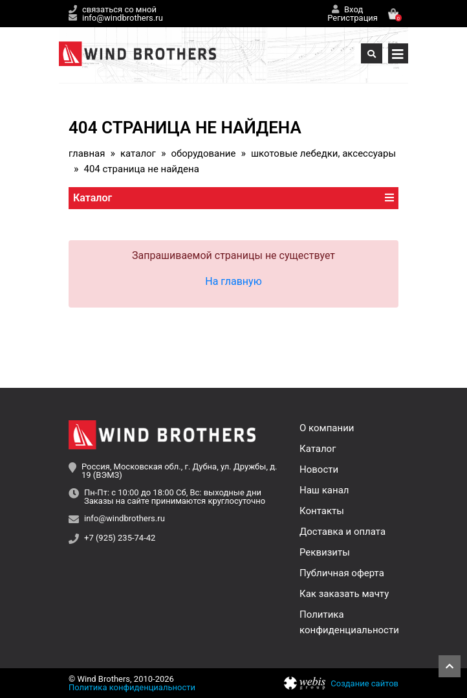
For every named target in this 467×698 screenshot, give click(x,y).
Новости (318, 469)
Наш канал (324, 490)
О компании (326, 428)
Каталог (138, 154)
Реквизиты (324, 552)
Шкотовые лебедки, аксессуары (323, 154)
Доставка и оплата (342, 531)
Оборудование (203, 154)
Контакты (321, 511)
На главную (233, 281)
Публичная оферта (341, 573)
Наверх (450, 666)
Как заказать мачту (344, 594)
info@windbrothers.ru (122, 18)
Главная (87, 154)
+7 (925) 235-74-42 (119, 538)
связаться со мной (119, 9)
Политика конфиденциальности (132, 687)
